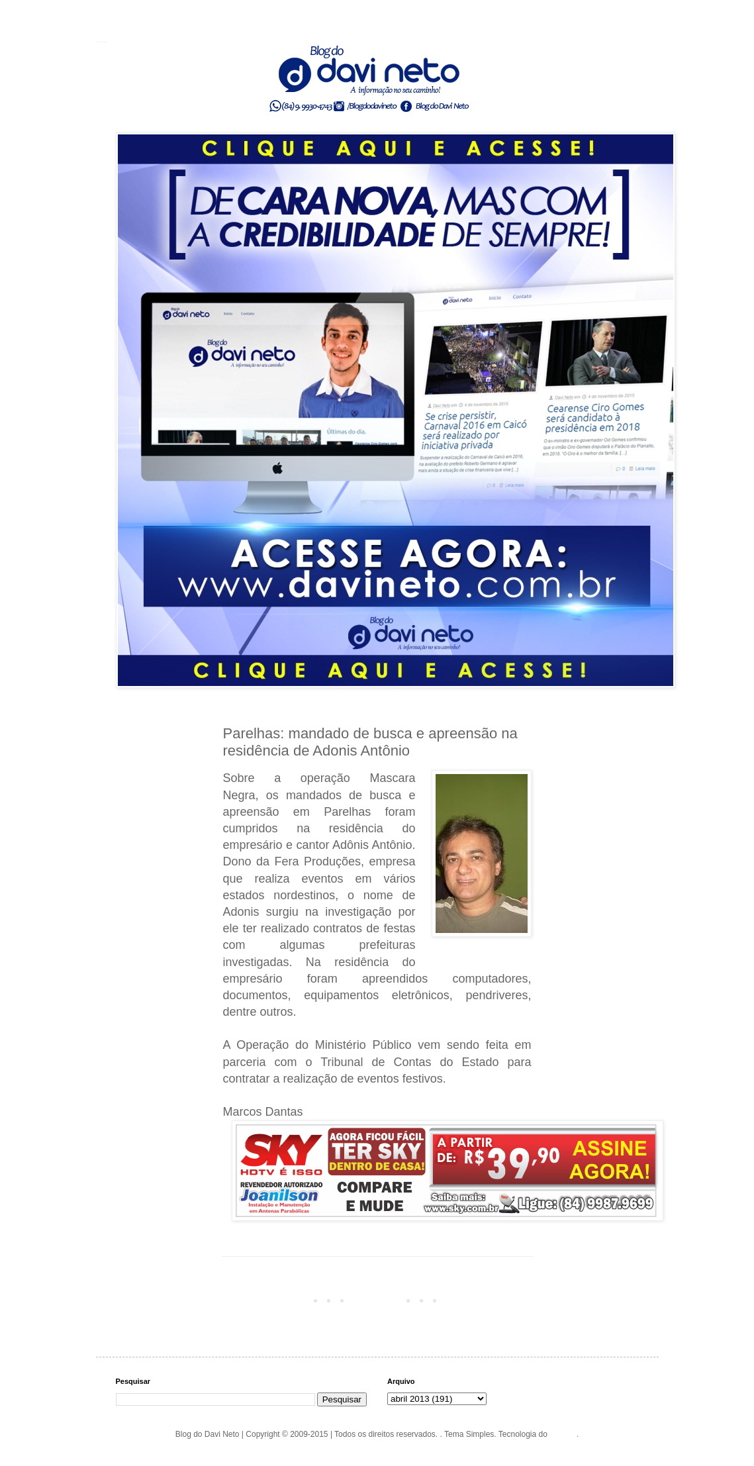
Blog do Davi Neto (101, 41)
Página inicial (379, 1299)
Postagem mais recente (268, 1299)
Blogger (563, 1434)
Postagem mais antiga (488, 1299)
